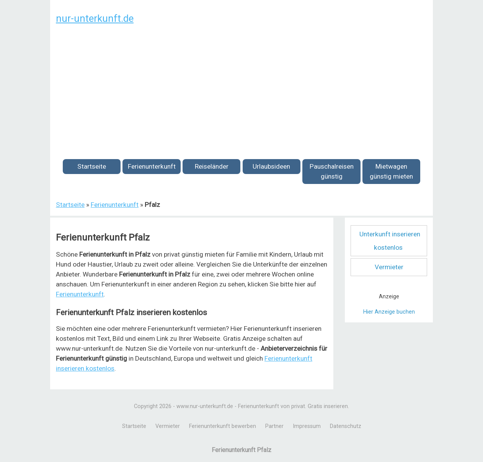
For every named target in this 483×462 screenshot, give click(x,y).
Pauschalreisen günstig (332, 171)
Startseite (91, 166)
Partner (274, 426)
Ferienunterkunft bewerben (222, 426)
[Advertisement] (241, 87)
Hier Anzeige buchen (389, 312)
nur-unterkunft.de (95, 18)
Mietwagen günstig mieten (391, 171)
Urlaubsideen (271, 166)
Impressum (307, 426)
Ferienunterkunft (152, 166)
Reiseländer (211, 166)
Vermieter (389, 267)
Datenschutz (345, 426)
